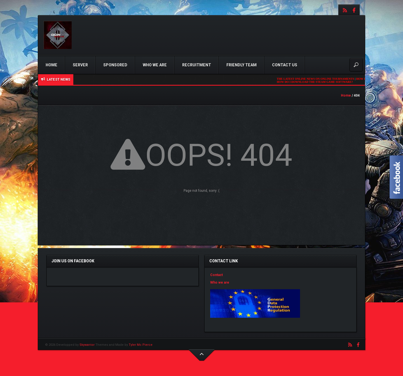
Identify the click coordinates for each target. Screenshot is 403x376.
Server (80, 65)
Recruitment (196, 65)
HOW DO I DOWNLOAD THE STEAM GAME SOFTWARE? (316, 81)
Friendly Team (241, 65)
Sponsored (115, 65)
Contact (216, 275)
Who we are (155, 65)
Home (51, 65)
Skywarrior (87, 345)
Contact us (284, 65)
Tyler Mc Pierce (141, 345)
